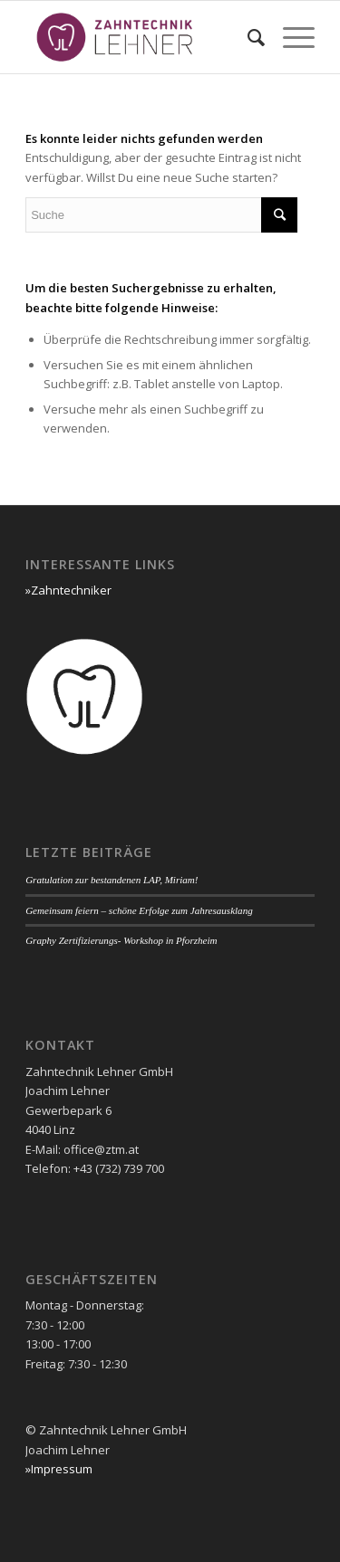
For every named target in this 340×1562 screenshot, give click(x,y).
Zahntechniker (71, 590)
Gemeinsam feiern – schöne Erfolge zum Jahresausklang (139, 910)
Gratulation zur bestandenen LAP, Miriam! (111, 879)
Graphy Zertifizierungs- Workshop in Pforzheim (121, 940)
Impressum (61, 1469)
